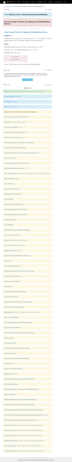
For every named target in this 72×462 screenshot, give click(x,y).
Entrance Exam (58, 1)
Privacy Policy (26, 457)
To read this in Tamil (27, 79)
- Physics (17, 117)
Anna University (25, 1)
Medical (33, 1)
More (65, 1)
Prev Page (7, 9)
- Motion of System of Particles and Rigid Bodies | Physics (23, 425)
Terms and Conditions (33, 457)
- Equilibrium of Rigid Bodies (12, 235)
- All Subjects (12, 96)
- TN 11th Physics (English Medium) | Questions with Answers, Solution (23, 91)
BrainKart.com (11, 2)
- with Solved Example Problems (15, 122)
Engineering (39, 1)
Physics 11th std (10, 6)
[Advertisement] (61, 27)
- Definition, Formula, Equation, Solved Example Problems (21, 312)
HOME (18, 1)
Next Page (48, 9)
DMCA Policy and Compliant (43, 457)
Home (4, 6)
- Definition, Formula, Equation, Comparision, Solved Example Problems (27, 173)
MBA (45, 1)
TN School (50, 1)
